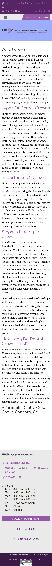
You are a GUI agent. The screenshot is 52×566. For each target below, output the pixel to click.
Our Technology (26, 539)
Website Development (15, 559)
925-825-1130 (11, 11)
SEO (30, 559)
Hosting (25, 559)
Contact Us (26, 529)
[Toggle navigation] (5, 17)
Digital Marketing (38, 559)
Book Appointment (37, 17)
